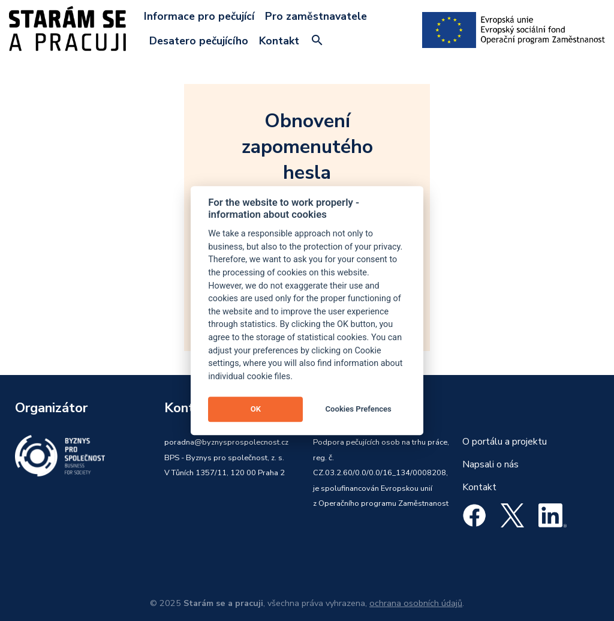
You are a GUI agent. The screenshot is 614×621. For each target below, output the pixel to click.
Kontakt (279, 41)
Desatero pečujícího (198, 41)
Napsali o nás (490, 464)
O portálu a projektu (504, 441)
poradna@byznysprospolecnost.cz (226, 442)
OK (256, 408)
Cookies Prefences (359, 408)
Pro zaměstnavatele (316, 16)
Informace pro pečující (199, 16)
